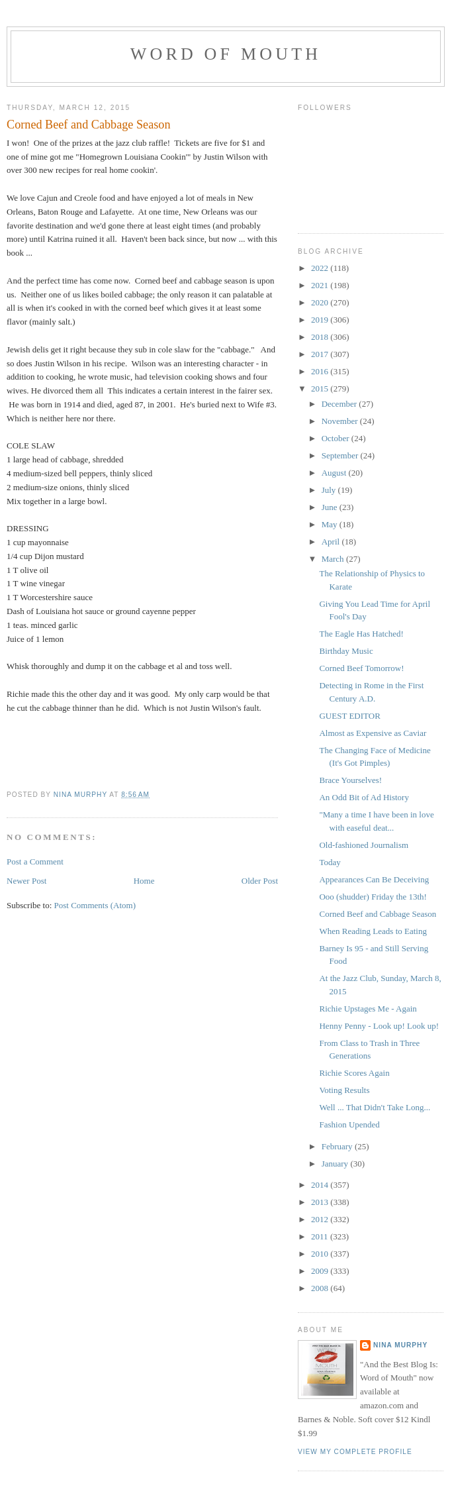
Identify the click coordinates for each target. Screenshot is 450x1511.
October (336, 438)
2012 (320, 1219)
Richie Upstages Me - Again (367, 1009)
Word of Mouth (226, 54)
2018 (320, 337)
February (338, 1146)
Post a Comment (35, 861)
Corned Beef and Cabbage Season (377, 914)
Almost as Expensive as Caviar (372, 733)
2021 (320, 285)
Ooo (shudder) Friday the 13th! (372, 897)
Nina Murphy (400, 1345)
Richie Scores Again (354, 1073)
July (330, 490)
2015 (320, 388)
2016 (320, 371)
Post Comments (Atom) (95, 905)
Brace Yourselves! (350, 780)
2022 (320, 268)
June (330, 507)
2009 (320, 1271)
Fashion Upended (349, 1124)
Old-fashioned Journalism (363, 845)
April (332, 542)
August (335, 473)
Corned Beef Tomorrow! (361, 668)
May (330, 524)
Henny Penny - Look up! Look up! (379, 1026)
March (334, 559)
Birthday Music (346, 651)
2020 (320, 302)
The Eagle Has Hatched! (361, 634)
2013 (320, 1202)
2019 (320, 320)
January (336, 1164)
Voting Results (344, 1090)
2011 (320, 1236)
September (341, 455)
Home (144, 881)
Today (329, 862)
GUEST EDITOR (349, 716)
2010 (320, 1254)
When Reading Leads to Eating (372, 931)
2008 (320, 1288)
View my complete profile (355, 1451)
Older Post (260, 881)
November (341, 421)
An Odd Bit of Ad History (363, 797)
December (340, 404)
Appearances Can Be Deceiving (374, 879)
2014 (320, 1185)
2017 (320, 354)
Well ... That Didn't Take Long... (374, 1107)
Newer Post (26, 881)
